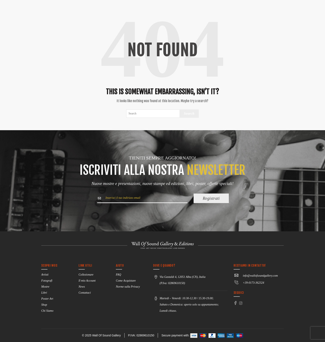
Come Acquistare (126, 280)
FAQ (118, 274)
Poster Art (47, 298)
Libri (44, 292)
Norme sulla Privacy (128, 286)
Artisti (45, 274)
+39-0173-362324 (249, 282)
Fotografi (46, 280)
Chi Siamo (47, 310)
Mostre (45, 286)
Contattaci (85, 292)
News (82, 286)
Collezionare (86, 274)
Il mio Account (87, 280)
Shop (44, 304)
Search (189, 113)
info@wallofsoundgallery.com (256, 275)
